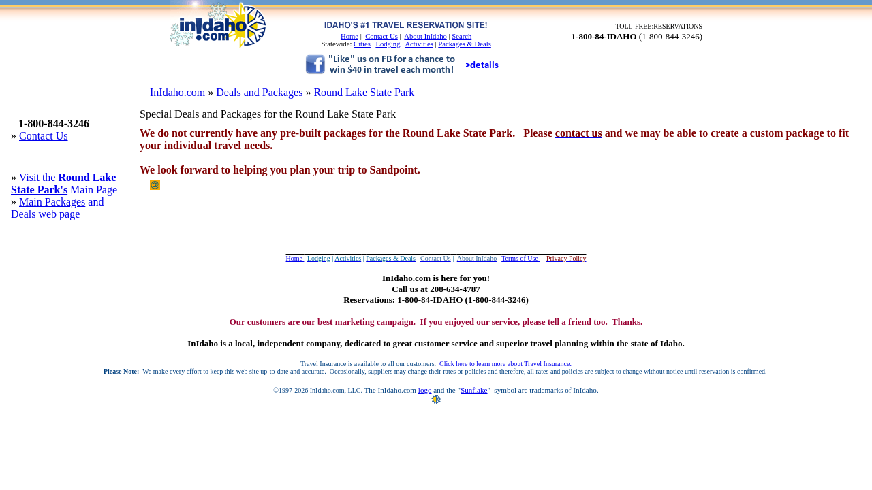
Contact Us (381, 36)
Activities (419, 44)
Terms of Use (520, 258)
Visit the (39, 177)
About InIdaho (425, 36)
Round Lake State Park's (63, 183)
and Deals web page (57, 208)
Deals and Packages (259, 92)
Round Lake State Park (363, 92)
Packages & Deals (464, 44)
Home (349, 36)
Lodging (387, 44)
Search (461, 36)
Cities (362, 44)
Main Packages (52, 202)
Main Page (92, 189)
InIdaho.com (177, 92)
